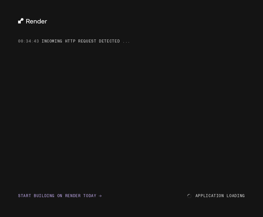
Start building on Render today (60, 195)
